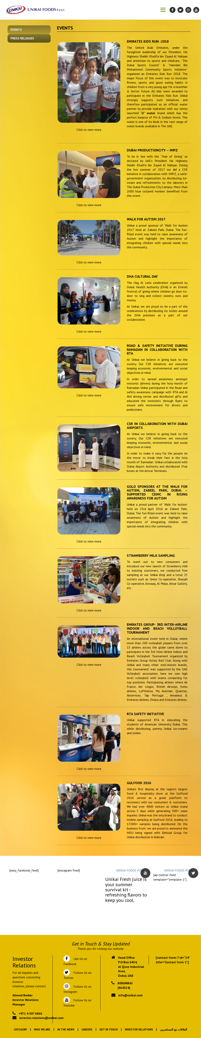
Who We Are (42, 1029)
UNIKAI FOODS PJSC (130, 870)
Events (16, 30)
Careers (87, 1029)
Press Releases (22, 38)
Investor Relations (139, 1029)
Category (20, 1029)
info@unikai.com (130, 995)
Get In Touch (109, 1029)
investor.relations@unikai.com (41, 1018)
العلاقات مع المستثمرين (173, 1029)
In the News (65, 1029)
